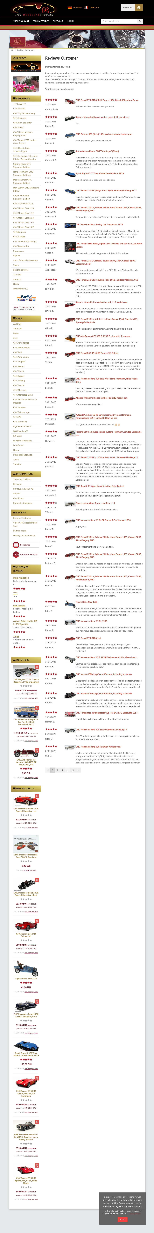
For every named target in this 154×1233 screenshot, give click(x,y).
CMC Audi (17, 352)
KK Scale (17, 435)
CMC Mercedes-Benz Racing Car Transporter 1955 (99, 224)
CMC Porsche (19, 407)
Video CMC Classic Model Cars (25, 524)
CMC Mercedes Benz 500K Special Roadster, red (26, 810)
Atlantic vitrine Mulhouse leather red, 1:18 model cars (101, 302)
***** (15, 593)
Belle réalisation (21, 577)
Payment (17, 484)
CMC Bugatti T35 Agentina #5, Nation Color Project (100, 486)
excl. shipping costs (31, 698)
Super (16, 636)
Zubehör (17, 464)
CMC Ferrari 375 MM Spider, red (26, 935)
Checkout (58, 21)
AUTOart (17, 323)
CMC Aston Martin (21, 347)
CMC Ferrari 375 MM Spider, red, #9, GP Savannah (26, 1093)
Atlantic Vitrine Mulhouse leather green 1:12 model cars (102, 117)
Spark (16, 459)
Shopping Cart (21, 21)
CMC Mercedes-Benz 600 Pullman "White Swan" (98, 746)
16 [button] (72, 770)
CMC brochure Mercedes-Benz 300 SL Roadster (26, 856)
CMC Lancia (18, 385)
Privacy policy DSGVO (23, 488)
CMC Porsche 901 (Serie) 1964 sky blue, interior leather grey (104, 134)
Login (70, 21)
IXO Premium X (20, 431)
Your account (41, 21)
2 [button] (57, 770)
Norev (16, 450)
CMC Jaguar (18, 375)
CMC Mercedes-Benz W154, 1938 (91, 621)
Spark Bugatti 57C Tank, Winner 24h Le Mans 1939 (26, 1054)
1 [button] (52, 770)
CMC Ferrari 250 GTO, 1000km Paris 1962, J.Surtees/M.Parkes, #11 (107, 279)
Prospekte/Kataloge (22, 454)
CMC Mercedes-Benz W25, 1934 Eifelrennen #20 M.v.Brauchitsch (106, 657)
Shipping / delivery (22, 479)
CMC (15, 338)
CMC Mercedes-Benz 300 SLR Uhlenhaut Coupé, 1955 (101, 729)
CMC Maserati (19, 390)
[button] (78, 770)
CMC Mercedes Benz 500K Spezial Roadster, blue (26, 1015)
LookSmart (18, 445)
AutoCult (17, 328)
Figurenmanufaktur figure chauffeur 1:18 (95, 503)
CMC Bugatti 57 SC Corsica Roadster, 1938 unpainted (26, 680)
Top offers (21, 659)
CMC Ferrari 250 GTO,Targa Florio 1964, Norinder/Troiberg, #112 (106, 190)
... (67, 770)
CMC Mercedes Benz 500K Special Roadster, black (26, 894)
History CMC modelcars (24, 535)
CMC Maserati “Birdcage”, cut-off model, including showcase (104, 674)
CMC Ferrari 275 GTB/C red (88, 638)
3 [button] (62, 770)
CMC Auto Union (21, 356)
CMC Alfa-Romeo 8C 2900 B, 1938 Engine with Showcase (103, 336)
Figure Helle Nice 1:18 (26, 978)
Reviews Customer (22, 518)
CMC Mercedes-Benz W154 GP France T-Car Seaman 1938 (103, 520)
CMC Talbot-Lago (21, 412)
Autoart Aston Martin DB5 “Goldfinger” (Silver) (97, 151)
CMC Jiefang (19, 380)
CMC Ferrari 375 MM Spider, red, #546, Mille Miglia (26, 1180)
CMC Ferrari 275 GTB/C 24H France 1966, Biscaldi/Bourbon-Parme (107, 100)
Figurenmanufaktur (22, 426)
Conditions (18, 498)
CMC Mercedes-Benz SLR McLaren (25, 401)
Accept (122, 1219)
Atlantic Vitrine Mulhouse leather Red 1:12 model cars (101, 397)
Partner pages (19, 530)
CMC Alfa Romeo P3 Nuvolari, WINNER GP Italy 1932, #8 (26, 762)
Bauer (16, 333)
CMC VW (17, 416)
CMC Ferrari (18, 366)
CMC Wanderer (20, 421)
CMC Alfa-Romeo (21, 342)
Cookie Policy (135, 1213)
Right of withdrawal (22, 503)
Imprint (16, 493)
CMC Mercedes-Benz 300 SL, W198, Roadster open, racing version (26, 1137)
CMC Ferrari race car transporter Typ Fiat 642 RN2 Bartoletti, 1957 (107, 712)
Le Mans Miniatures (22, 440)
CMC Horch (18, 371)
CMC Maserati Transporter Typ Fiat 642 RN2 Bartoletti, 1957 (26, 722)
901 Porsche (19, 605)
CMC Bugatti (19, 361)
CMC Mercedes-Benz (23, 394)
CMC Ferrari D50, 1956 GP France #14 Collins (97, 353)
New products (23, 788)
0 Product (127, 7)
